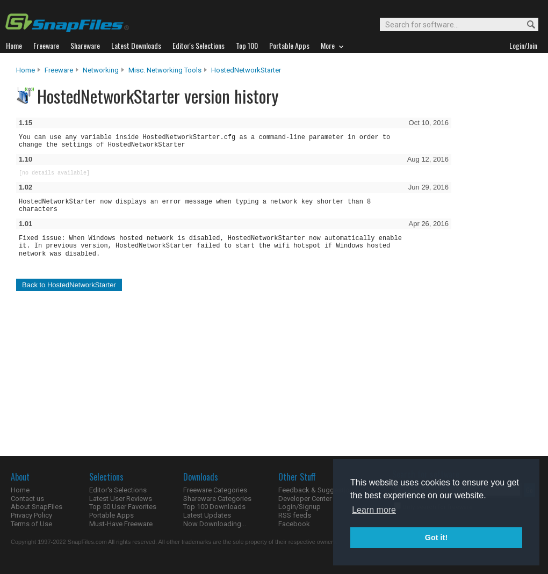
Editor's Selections (118, 490)
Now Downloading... (214, 524)
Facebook (294, 524)
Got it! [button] (436, 537)
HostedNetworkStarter (246, 70)
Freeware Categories (215, 490)
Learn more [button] (374, 509)
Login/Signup (299, 507)
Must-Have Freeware (121, 524)
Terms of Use (31, 524)
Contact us (27, 499)
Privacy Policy (31, 515)
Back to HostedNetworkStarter (69, 285)
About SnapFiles (36, 507)
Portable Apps (111, 515)
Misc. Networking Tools (164, 70)
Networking (101, 70)
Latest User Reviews (120, 499)
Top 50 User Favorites (122, 507)
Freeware (59, 70)
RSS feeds (294, 515)
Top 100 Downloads (214, 507)
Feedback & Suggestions (317, 490)
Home (25, 70)
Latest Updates (207, 515)
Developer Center (304, 499)
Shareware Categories (217, 499)
